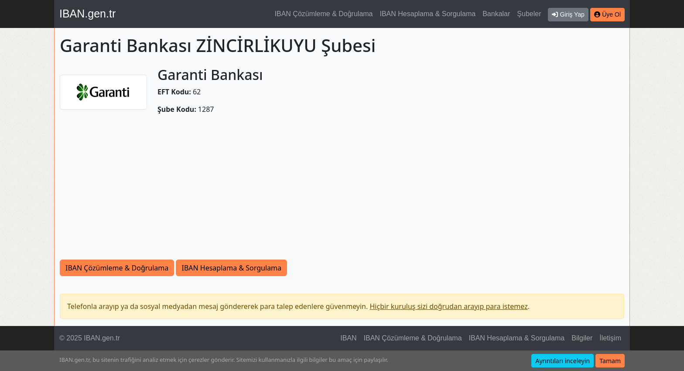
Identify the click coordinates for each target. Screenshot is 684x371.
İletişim (610, 338)
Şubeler (529, 13)
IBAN (348, 338)
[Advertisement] (342, 187)
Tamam (610, 361)
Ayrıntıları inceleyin (562, 361)
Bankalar (496, 13)
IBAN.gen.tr (87, 13)
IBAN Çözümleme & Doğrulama (324, 13)
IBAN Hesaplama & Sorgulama (428, 13)
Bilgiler (581, 338)
